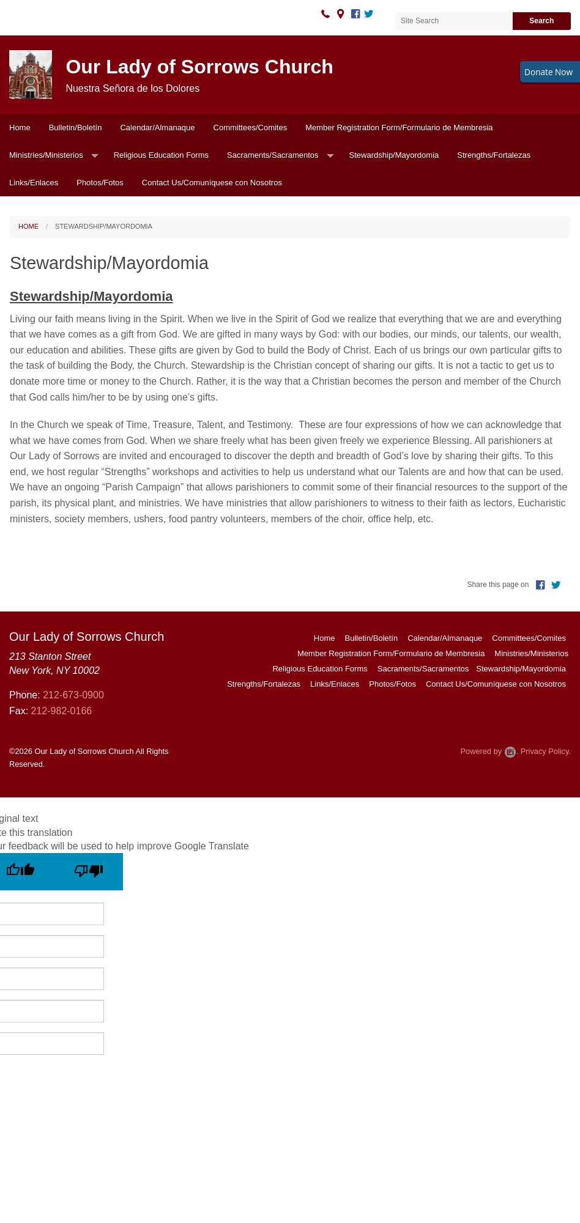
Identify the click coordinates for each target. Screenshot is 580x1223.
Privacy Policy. (546, 751)
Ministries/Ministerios (46, 155)
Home (20, 127)
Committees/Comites (251, 127)
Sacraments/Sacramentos (273, 155)
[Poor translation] (88, 871)
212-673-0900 (73, 695)
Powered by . (489, 751)
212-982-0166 (61, 711)
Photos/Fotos (100, 182)
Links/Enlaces (33, 182)
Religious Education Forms (161, 155)
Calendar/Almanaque (157, 127)
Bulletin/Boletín (75, 127)
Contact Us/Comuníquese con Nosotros (212, 182)
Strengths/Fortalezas (493, 155)
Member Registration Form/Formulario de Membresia (399, 127)
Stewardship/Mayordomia (394, 155)
